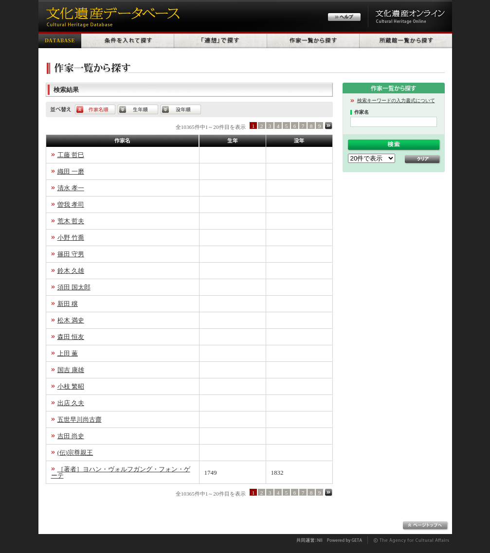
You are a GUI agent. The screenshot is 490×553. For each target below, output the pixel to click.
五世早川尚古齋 (79, 419)
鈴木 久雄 (70, 270)
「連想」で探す (220, 40)
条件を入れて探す (127, 40)
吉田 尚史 (70, 436)
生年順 (138, 109)
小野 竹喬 (70, 237)
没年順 (181, 109)
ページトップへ (425, 526)
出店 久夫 (70, 403)
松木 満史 (70, 320)
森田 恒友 (70, 336)
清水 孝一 (70, 188)
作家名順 (95, 109)
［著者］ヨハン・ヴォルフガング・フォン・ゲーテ (120, 472)
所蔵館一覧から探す (406, 40)
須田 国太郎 (74, 287)
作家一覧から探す (313, 40)
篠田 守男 (70, 254)
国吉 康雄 (70, 370)
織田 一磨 (70, 171)
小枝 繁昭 (70, 386)
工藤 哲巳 (70, 155)
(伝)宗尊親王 (75, 452)
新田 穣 (67, 303)
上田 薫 (67, 353)
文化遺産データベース (111, 16)
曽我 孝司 (70, 204)
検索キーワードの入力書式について (396, 100)
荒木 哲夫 (70, 221)
